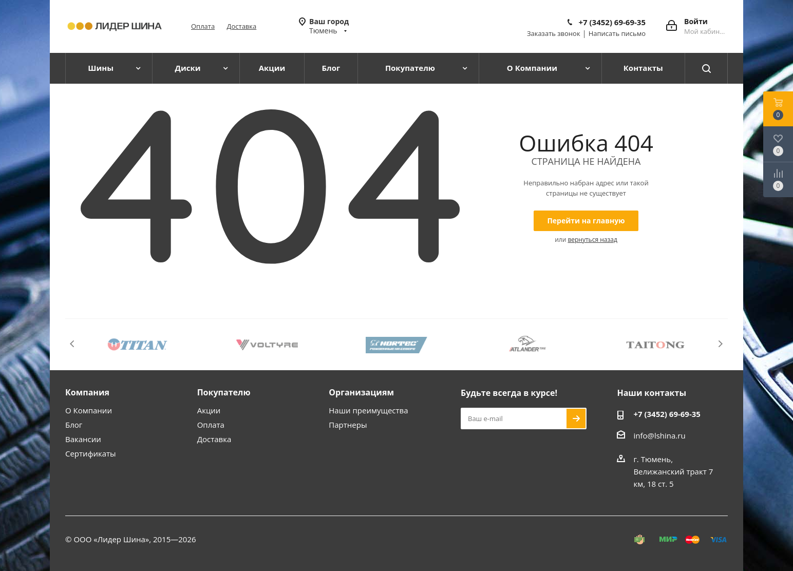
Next (720, 343)
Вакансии (83, 439)
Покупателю (224, 392)
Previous (72, 343)
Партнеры (348, 425)
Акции (209, 410)
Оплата (203, 26)
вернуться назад (592, 239)
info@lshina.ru (659, 435)
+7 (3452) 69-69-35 (612, 22)
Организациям (361, 392)
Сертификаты (90, 453)
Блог (73, 425)
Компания (87, 392)
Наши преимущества (368, 410)
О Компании (88, 410)
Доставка (242, 26)
